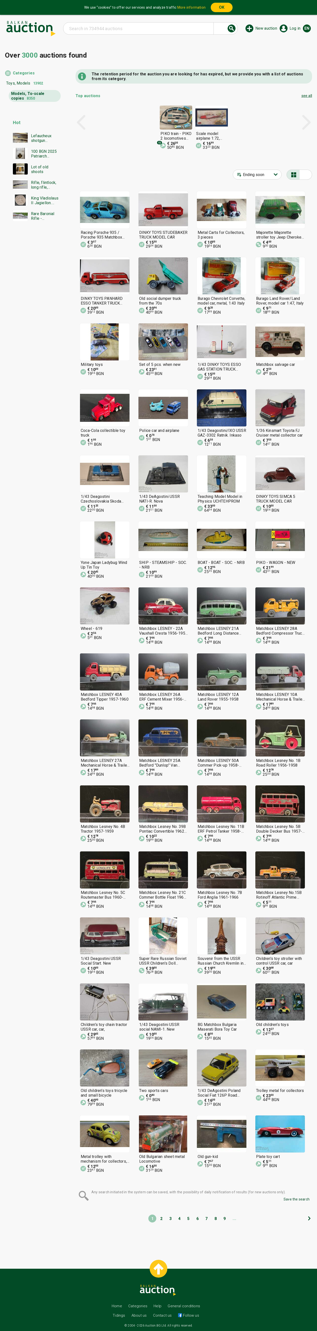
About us (139, 1315)
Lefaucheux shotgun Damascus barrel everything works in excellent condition (41, 138)
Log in (295, 28)
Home (117, 1306)
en (306, 28)
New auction (266, 28)
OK (221, 7)
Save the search (297, 1199)
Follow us (190, 1315)
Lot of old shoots (39, 169)
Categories (24, 73)
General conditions (184, 1306)
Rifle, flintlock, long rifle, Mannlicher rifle (44, 185)
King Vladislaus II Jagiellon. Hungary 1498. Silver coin (44, 200)
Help (157, 1306)
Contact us (162, 1315)
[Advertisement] (33, 320)
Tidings (119, 1315)
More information (191, 7)
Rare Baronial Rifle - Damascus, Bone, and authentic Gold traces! (43, 216)
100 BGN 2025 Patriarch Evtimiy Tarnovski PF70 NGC (45, 153)
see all (306, 95)
